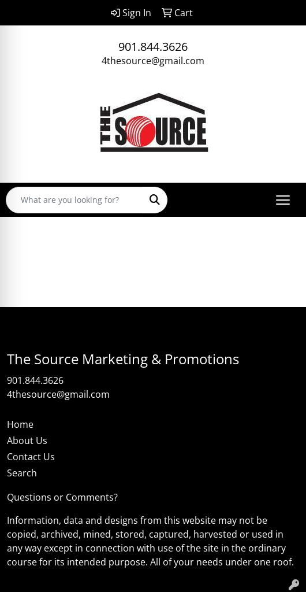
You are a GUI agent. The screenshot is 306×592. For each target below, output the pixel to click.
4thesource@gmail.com (153, 60)
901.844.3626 (153, 46)
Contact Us (31, 456)
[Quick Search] (74, 200)
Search (22, 473)
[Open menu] (282, 200)
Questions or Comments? (62, 497)
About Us (27, 440)
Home (20, 424)
